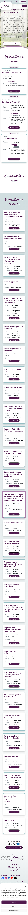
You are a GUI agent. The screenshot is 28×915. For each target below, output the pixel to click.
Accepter (14, 902)
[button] (26, 886)
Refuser (14, 906)
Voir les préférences (14, 910)
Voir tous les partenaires (14, 847)
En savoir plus (14, 91)
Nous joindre (22, 1)
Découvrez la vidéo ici (11, 44)
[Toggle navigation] (24, 6)
